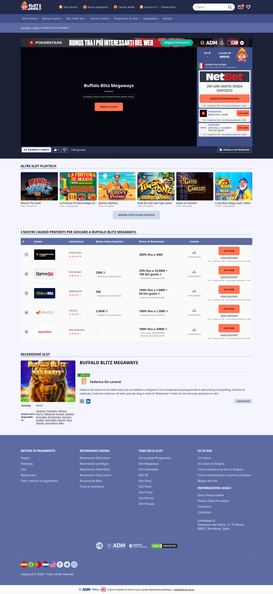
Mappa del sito (207, 481)
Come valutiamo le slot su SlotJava (220, 469)
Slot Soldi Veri (75, 18)
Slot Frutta (146, 492)
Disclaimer (205, 507)
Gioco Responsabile (211, 495)
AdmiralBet (50, 420)
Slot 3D (143, 475)
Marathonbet (54, 417)
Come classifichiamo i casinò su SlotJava (224, 475)
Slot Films (145, 481)
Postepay (27, 464)
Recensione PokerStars (95, 469)
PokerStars (52, 411)
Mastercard (28, 475)
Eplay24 (61, 420)
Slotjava (25, 27)
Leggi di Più (243, 401)
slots (36, 27)
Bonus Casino (52, 18)
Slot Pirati (145, 487)
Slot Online (29, 18)
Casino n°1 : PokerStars (160, 7)
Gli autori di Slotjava (211, 464)
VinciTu (39, 414)
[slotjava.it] (31, 7)
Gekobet (69, 414)
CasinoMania (51, 423)
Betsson (63, 411)
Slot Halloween (149, 469)
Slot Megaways (149, 464)
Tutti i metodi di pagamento (39, 481)
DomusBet (41, 417)
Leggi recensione (229, 257)
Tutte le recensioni (92, 487)
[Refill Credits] (36, 149)
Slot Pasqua (146, 504)
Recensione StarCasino (95, 458)
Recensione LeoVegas (94, 464)
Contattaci (204, 512)
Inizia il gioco (109, 106)
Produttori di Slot (126, 18)
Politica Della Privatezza (213, 501)
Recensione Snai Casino (95, 475)
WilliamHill (49, 414)
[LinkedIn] (88, 401)
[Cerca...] (214, 7)
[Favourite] (65, 149)
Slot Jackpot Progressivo (155, 458)
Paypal (25, 458)
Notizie (167, 18)
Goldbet (40, 420)
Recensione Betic (91, 481)
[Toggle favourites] (248, 7)
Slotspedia (150, 18)
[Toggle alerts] (240, 7)
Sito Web (243, 113)
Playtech (109, 91)
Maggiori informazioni (224, 98)
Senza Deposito (98, 7)
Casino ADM (126, 7)
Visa (23, 469)
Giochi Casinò (100, 18)
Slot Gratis (70, 7)
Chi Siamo (204, 458)
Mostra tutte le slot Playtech (136, 215)
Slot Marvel (146, 498)
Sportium (66, 417)
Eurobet (60, 414)
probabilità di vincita (184, 589)
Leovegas (40, 411)
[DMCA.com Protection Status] (164, 545)
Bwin (61, 423)
